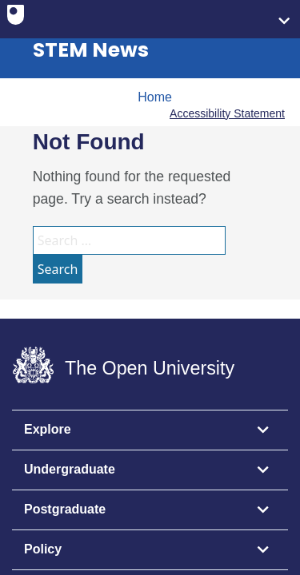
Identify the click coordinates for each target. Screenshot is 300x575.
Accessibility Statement (227, 113)
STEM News (91, 50)
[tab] (150, 430)
